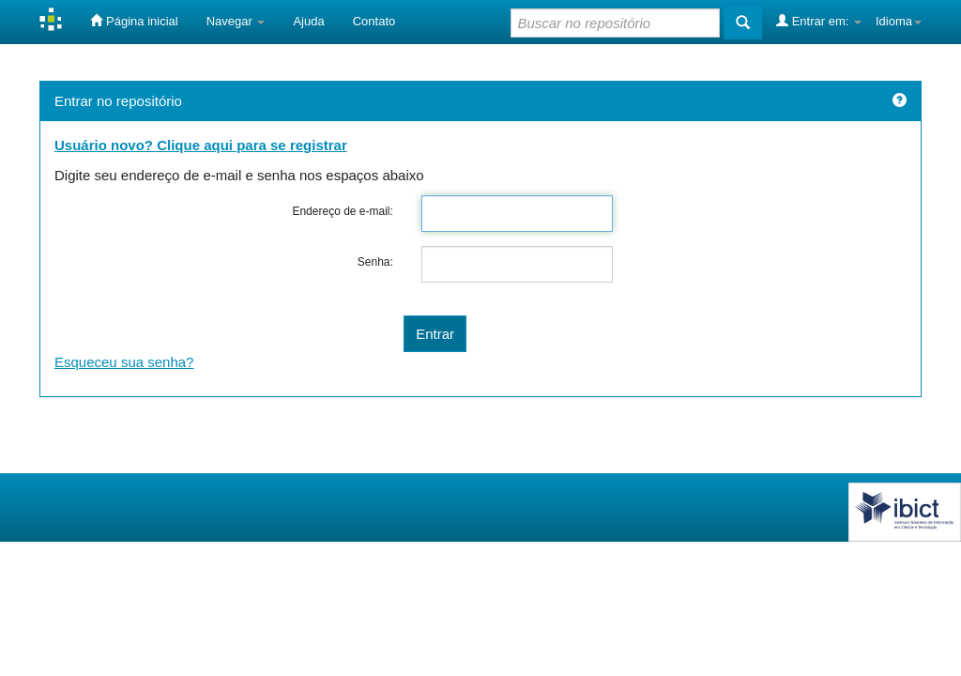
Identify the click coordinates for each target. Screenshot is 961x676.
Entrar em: (819, 20)
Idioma (899, 21)
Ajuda (308, 21)
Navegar (236, 21)
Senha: (375, 262)
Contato (374, 21)
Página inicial (133, 20)
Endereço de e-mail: (342, 211)
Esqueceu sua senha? (123, 362)
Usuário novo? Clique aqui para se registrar (200, 145)
